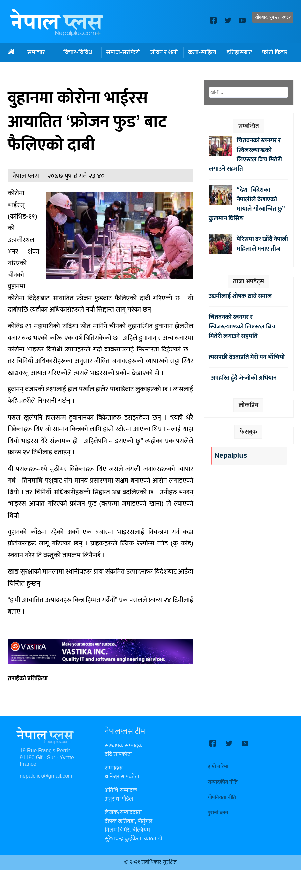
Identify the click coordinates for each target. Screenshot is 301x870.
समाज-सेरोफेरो (123, 52)
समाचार (36, 52)
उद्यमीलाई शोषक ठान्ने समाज (240, 296)
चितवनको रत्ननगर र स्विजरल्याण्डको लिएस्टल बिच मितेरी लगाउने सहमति (245, 154)
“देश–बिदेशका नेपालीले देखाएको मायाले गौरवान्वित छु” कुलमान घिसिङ (247, 203)
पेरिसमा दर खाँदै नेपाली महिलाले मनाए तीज (262, 244)
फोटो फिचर (274, 52)
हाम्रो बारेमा (218, 766)
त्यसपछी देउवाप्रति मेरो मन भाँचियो (247, 357)
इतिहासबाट (239, 52)
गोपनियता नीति (222, 797)
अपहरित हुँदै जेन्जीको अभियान (243, 378)
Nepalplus (230, 455)
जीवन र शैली (164, 52)
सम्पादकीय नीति (223, 782)
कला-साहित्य (202, 52)
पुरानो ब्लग (218, 813)
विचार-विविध (77, 52)
